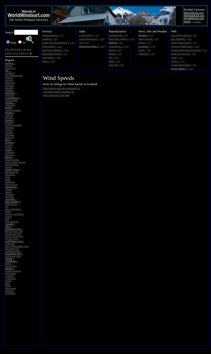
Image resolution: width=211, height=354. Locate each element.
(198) (72, 43)
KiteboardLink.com (194, 15)
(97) (149, 43)
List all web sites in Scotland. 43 (58, 92)
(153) (102, 39)
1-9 (30, 53)
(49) (195, 35)
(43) (157, 39)
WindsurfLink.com (194, 13)
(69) (55, 39)
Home (187, 21)
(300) (66, 50)
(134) (197, 46)
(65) (194, 54)
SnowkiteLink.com (194, 18)
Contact (197, 22)
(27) (62, 35)
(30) (117, 57)
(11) (181, 57)
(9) (126, 35)
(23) (97, 35)
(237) (190, 69)
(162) (189, 39)
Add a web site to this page (56, 95)
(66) (120, 50)
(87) (66, 54)
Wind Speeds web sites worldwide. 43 (61, 88)
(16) (87, 43)
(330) (102, 46)
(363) (58, 57)
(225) (59, 46)
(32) (153, 54)
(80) (194, 65)
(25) (120, 54)
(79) (149, 50)
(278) (152, 46)
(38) (122, 65)
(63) (126, 46)
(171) (182, 61)
